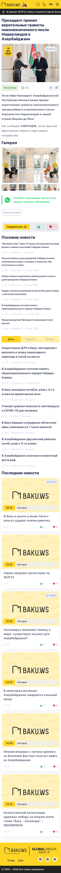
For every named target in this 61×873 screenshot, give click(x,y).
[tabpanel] (30, 406)
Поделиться (17, 227)
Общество (17, 362)
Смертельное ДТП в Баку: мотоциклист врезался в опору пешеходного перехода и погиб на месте (29, 352)
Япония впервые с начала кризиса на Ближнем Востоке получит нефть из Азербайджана (30, 756)
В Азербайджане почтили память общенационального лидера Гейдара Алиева (28, 373)
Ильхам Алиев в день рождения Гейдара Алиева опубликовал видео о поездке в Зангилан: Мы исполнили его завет (28, 261)
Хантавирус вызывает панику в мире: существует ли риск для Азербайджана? (27, 634)
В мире (15, 416)
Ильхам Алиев (11, 212)
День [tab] (11, 339)
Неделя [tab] (30, 339)
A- (51, 87)
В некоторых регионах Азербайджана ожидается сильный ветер (30, 695)
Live (20, 860)
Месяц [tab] (50, 339)
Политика (10, 87)
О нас (11, 860)
